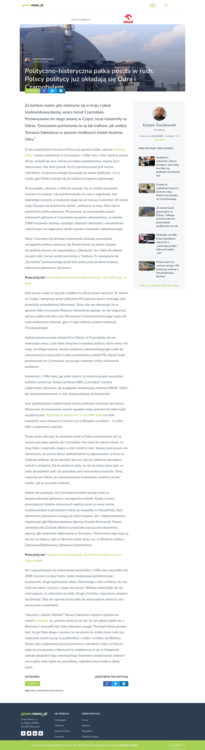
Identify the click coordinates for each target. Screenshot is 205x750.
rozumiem (177, 745)
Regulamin (87, 731)
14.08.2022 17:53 (40, 61)
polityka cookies (128, 745)
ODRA (33, 690)
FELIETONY (32, 91)
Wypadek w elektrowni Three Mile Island (75, 415)
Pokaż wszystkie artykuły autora (159, 285)
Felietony (59, 725)
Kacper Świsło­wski (43, 59)
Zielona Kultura (62, 731)
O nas (85, 720)
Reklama (86, 725)
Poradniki (59, 736)
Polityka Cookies (90, 736)
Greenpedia (60, 720)
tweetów (42, 620)
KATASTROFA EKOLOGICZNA (50, 690)
